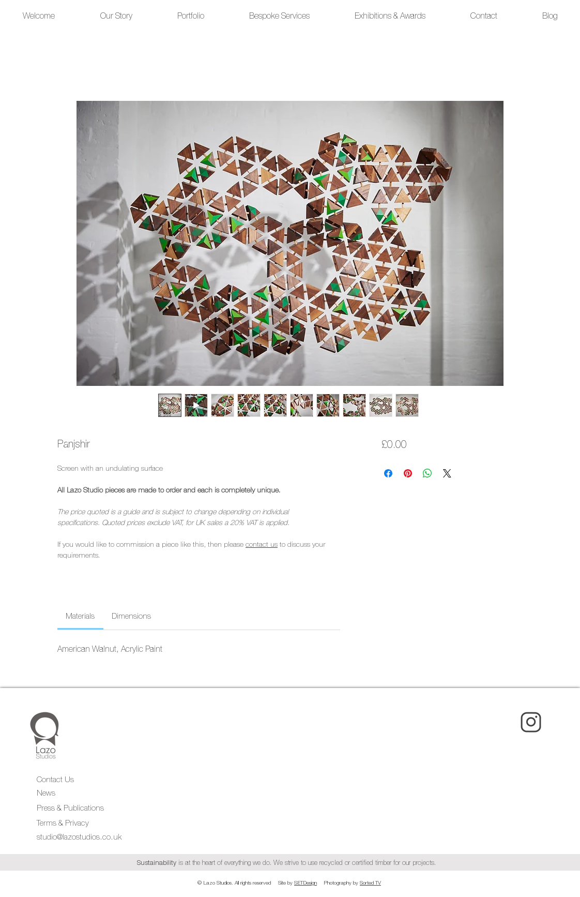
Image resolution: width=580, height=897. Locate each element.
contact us (262, 544)
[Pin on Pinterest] (408, 473)
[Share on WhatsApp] (427, 473)
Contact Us (55, 779)
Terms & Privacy (64, 822)
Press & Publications (70, 807)
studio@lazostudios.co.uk (79, 836)
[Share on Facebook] (388, 473)
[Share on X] (447, 473)
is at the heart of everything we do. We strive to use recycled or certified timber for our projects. (288, 862)
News (46, 792)
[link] (80, 615)
